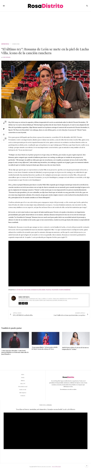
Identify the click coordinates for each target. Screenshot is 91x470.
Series (43, 289)
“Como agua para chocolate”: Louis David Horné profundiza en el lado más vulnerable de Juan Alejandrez (15, 352)
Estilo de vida (22, 389)
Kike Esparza (6, 57)
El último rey (19, 289)
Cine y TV (22, 383)
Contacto (22, 395)
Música (23, 380)
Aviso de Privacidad (56, 466)
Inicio (22, 374)
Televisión (55, 289)
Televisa (48, 289)
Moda (22, 377)
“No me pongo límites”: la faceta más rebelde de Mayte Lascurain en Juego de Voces (45, 348)
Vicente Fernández (64, 289)
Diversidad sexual (22, 386)
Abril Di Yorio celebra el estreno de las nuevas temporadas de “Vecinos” (75, 348)
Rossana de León (36, 289)
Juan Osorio (27, 289)
